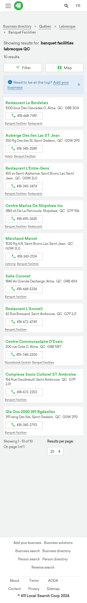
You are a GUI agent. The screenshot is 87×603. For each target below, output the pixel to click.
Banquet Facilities (15, 123)
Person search (29, 559)
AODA (53, 581)
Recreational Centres (18, 362)
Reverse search (43, 567)
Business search (27, 551)
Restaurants (35, 123)
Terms (34, 581)
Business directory (56, 551)
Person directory (55, 559)
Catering (10, 263)
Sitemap (53, 589)
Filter (23, 67)
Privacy (33, 589)
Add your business (27, 543)
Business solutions (58, 543)
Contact (14, 589)
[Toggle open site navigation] (8, 6)
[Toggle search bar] (67, 6)
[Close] (79, 84)
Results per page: (60, 441)
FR (78, 5)
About (14, 581)
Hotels (9, 156)
